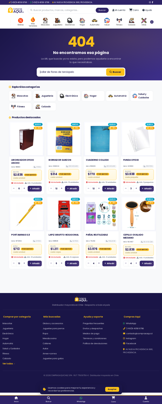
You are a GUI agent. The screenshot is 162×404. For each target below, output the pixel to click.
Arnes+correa (49, 353)
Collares (47, 343)
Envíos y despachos (93, 328)
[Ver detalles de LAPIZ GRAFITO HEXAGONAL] (63, 213)
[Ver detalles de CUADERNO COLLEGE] (101, 138)
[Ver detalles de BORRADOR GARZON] (63, 138)
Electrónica (69, 96)
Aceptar (112, 389)
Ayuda (147, 10)
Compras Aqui (132, 316)
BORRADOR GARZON (60, 160)
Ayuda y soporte (93, 316)
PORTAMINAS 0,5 (20, 234)
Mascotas (19, 96)
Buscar (102, 10)
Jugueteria (44, 96)
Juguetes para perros (53, 328)
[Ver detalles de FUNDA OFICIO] (138, 138)
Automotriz (117, 96)
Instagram (129, 338)
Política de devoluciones (95, 343)
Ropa (45, 333)
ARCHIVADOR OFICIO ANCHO (22, 161)
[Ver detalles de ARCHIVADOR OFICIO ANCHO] (26, 138)
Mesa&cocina (49, 338)
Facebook (129, 343)
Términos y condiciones (94, 338)
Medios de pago (91, 333)
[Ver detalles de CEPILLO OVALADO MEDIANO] (138, 213)
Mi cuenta (118, 10)
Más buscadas (51, 316)
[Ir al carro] (134, 10)
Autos (45, 348)
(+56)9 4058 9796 (18, 2)
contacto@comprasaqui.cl (138, 333)
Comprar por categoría (17, 316)
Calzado (43, 107)
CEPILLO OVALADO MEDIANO (133, 236)
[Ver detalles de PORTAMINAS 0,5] (26, 213)
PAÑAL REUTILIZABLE (97, 234)
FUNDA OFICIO (131, 160)
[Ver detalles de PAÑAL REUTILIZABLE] (101, 213)
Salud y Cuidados (141, 96)
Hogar (90, 96)
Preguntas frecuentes (93, 323)
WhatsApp (129, 323)
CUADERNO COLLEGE (97, 160)
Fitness (18, 107)
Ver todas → (9, 363)
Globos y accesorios (53, 323)
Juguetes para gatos (53, 358)
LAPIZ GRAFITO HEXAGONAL (64, 234)
